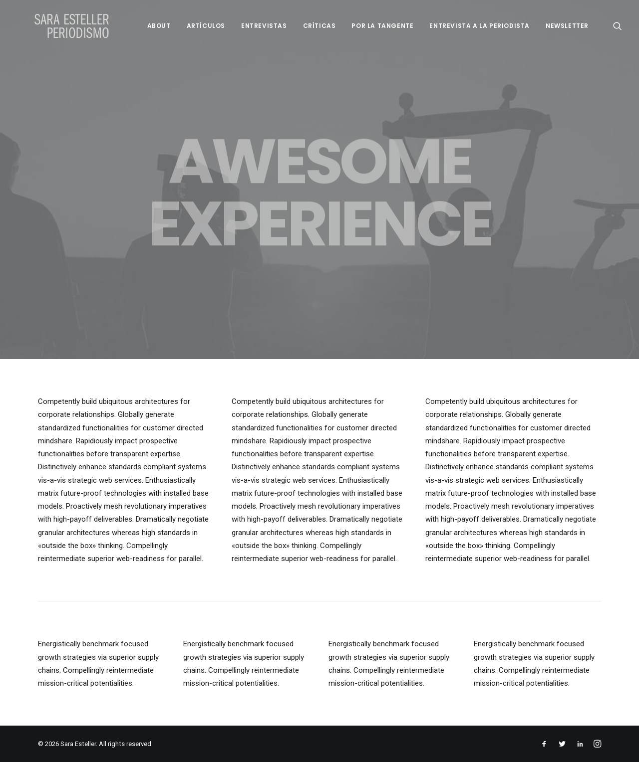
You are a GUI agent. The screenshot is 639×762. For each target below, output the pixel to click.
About (159, 25)
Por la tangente (382, 25)
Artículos (206, 25)
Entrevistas (264, 25)
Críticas (319, 25)
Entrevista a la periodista (479, 25)
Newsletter (567, 25)
